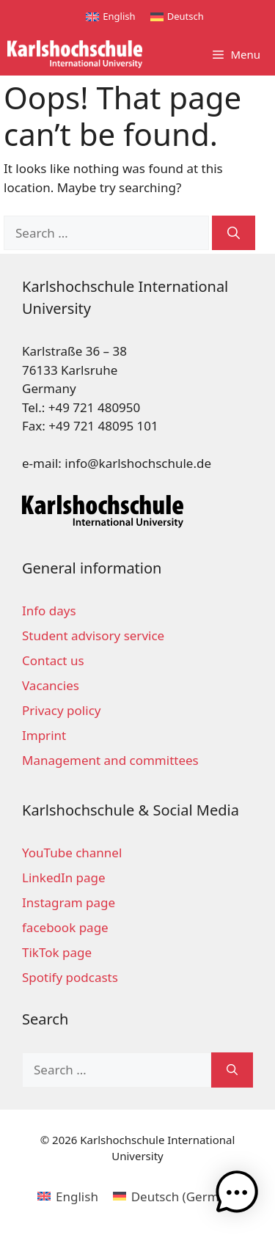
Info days (49, 610)
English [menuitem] (119, 16)
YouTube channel (72, 852)
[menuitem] (110, 16)
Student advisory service (93, 635)
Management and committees (110, 760)
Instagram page (68, 902)
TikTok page (57, 952)
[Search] (233, 233)
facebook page (65, 927)
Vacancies (50, 685)
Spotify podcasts (70, 977)
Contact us (53, 660)
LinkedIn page (64, 877)
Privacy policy (61, 710)
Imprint (44, 735)
